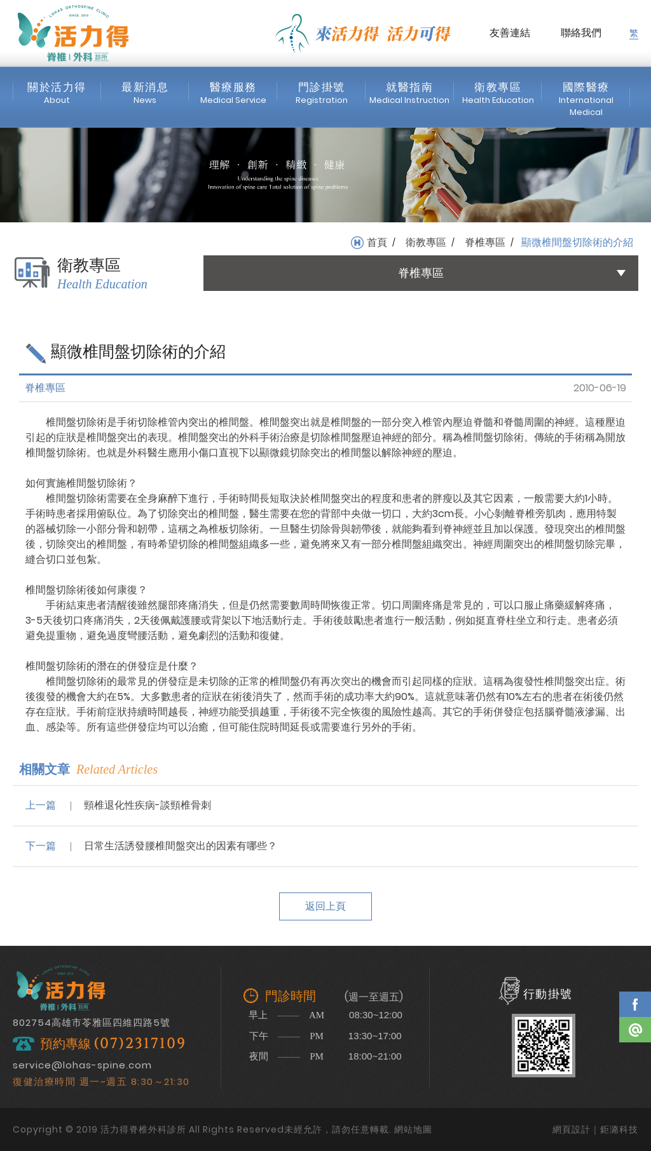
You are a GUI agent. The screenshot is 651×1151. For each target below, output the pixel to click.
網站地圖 (413, 1129)
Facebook (635, 1004)
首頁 (377, 243)
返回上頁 (325, 906)
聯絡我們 (581, 32)
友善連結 (510, 32)
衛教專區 (426, 243)
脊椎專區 (485, 243)
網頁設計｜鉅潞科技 (595, 1129)
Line (635, 1029)
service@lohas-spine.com (82, 1065)
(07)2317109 (139, 1044)
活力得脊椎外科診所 (73, 33)
